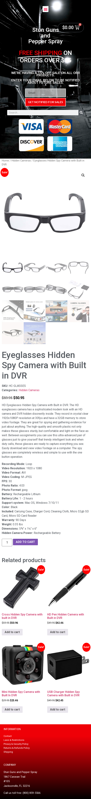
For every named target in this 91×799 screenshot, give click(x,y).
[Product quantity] (7, 542)
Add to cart (25, 542)
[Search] (81, 112)
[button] (45, 9)
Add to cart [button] (12, 632)
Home (5, 160)
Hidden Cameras (21, 160)
